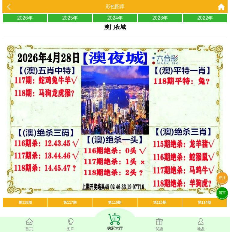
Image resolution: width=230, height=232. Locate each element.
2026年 (25, 17)
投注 (222, 178)
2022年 (205, 17)
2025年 (70, 17)
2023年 (160, 17)
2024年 (115, 17)
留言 (222, 193)
